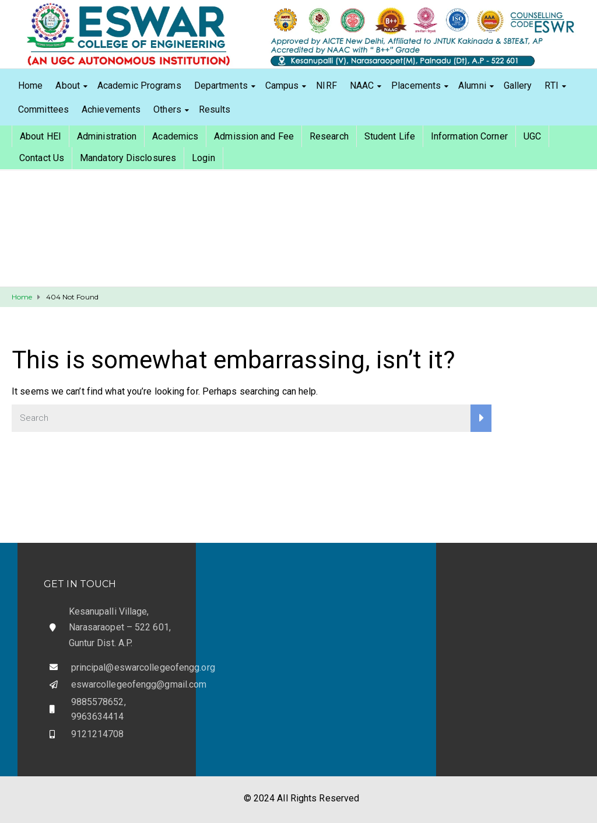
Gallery (518, 85)
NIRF (326, 85)
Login (203, 157)
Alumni (472, 85)
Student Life (389, 136)
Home (30, 85)
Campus (282, 85)
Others (167, 109)
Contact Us (41, 157)
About (67, 85)
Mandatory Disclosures (128, 157)
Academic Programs (139, 85)
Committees (43, 109)
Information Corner (469, 136)
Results (215, 109)
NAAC (362, 85)
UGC (532, 136)
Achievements (111, 109)
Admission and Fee (254, 136)
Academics (175, 136)
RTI (551, 85)
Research (329, 136)
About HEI (40, 136)
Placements (416, 85)
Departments (221, 85)
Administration (106, 136)
